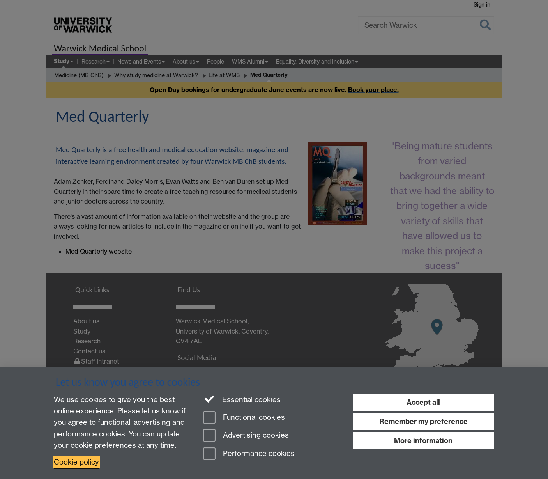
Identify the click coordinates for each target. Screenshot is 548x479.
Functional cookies (244, 418)
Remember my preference (423, 421)
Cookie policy (76, 462)
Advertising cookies (246, 436)
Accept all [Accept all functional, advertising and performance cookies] (423, 402)
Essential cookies (242, 399)
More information (423, 440)
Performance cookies (249, 454)
